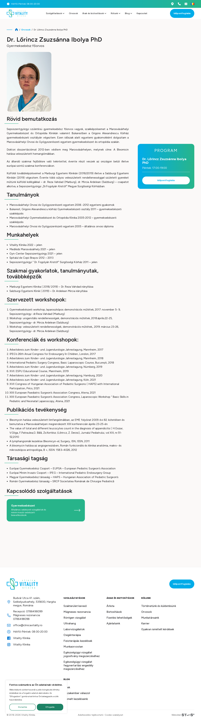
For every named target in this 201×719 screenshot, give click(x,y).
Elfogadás (50, 707)
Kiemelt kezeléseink (76, 699)
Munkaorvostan (73, 646)
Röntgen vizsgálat (75, 617)
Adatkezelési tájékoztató (91, 715)
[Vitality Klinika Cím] (172, 4)
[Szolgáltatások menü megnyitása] (63, 13)
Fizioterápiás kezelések (78, 640)
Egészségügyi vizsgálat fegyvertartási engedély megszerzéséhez (78, 665)
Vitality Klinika (21, 638)
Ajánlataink (113, 623)
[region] (36, 696)
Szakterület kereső (75, 606)
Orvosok (73, 13)
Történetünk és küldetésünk (158, 606)
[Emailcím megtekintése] (186, 4)
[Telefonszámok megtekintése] (179, 4)
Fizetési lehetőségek (119, 617)
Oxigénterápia (72, 635)
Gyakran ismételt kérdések (157, 629)
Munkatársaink (150, 617)
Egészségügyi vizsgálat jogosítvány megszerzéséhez (82, 654)
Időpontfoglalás (182, 13)
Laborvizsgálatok (74, 629)
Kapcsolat (142, 13)
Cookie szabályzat (114, 715)
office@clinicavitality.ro (27, 625)
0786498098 (21, 619)
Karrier (145, 623)
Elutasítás (22, 707)
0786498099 (34, 611)
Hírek (67, 687)
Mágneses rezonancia (77, 611)
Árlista (110, 606)
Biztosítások (114, 611)
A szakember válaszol (77, 693)
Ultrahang (70, 623)
